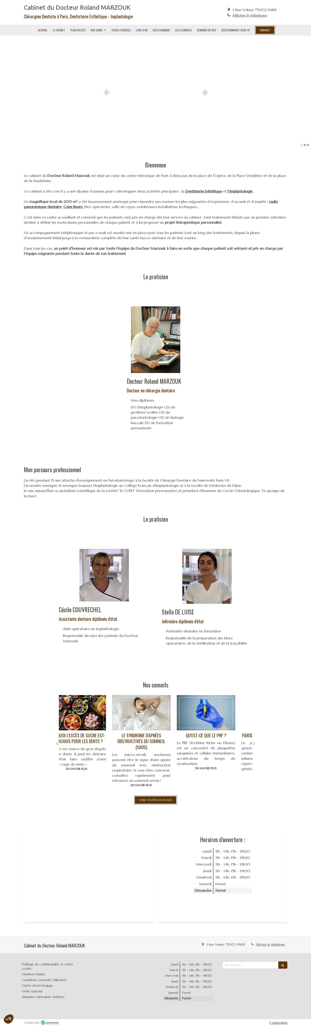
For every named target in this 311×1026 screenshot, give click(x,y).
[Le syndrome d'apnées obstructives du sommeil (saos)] (156, 712)
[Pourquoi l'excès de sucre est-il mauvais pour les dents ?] (91, 712)
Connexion (278, 1022)
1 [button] (302, 145)
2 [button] (305, 145)
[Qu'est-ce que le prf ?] (220, 712)
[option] (155, 91)
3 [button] (308, 145)
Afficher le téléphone (249, 15)
